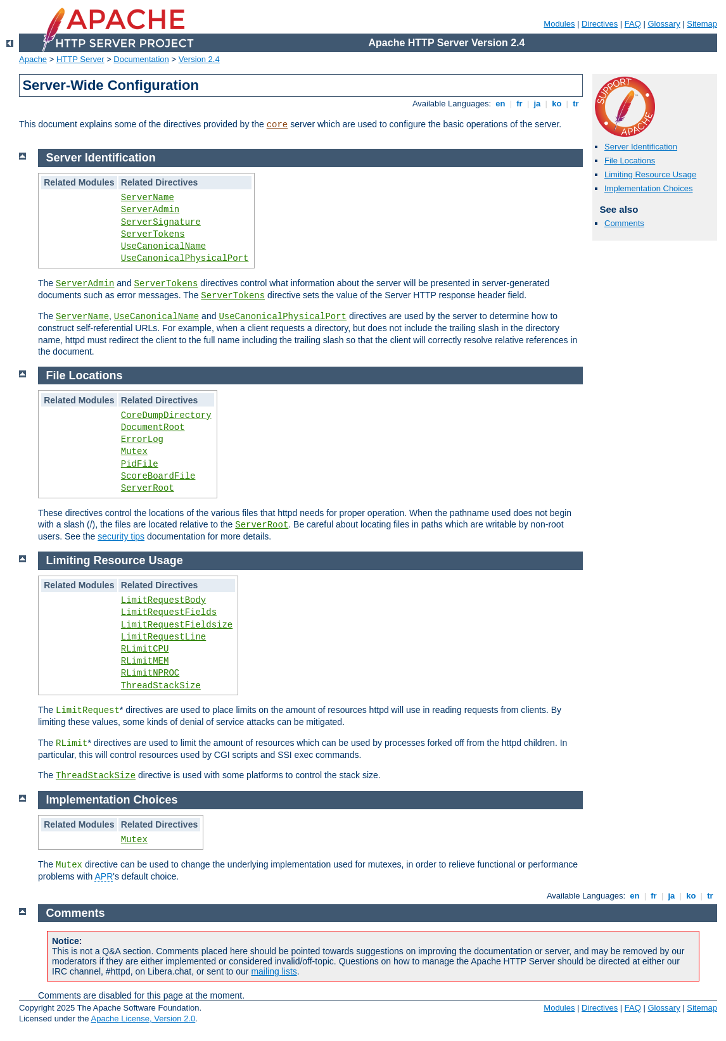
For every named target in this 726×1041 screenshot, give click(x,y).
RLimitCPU (145, 649)
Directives (600, 23)
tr (576, 103)
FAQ (633, 23)
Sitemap (702, 23)
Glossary (663, 23)
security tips (121, 536)
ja (537, 103)
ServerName (147, 197)
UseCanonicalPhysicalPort (185, 258)
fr (519, 103)
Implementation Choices (648, 188)
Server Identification (640, 146)
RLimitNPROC (150, 673)
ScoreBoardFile (158, 476)
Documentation (141, 59)
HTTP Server (80, 59)
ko (557, 103)
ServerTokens (153, 234)
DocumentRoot (153, 427)
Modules (559, 23)
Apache (33, 59)
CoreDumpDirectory (166, 415)
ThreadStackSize (161, 686)
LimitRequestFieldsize (176, 625)
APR (103, 876)
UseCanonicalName (163, 246)
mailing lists (273, 971)
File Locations (629, 160)
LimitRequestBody (163, 600)
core (277, 125)
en (500, 103)
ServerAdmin (150, 210)
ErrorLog (142, 439)
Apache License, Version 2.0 (143, 1018)
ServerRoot (147, 488)
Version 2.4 (199, 59)
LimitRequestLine (163, 637)
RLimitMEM (145, 661)
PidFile (139, 464)
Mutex (134, 451)
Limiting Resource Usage (650, 174)
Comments (624, 223)
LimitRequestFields (169, 612)
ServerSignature (161, 222)
